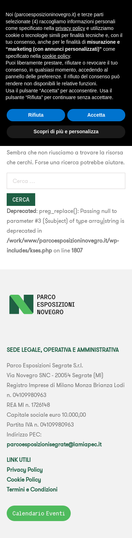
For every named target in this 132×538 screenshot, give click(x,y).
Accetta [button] (96, 115)
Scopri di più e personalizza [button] (65, 131)
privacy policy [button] (70, 28)
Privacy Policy (25, 469)
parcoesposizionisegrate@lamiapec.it (54, 444)
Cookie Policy (24, 479)
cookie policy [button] (56, 56)
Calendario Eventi (38, 513)
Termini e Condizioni (32, 489)
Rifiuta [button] (36, 115)
